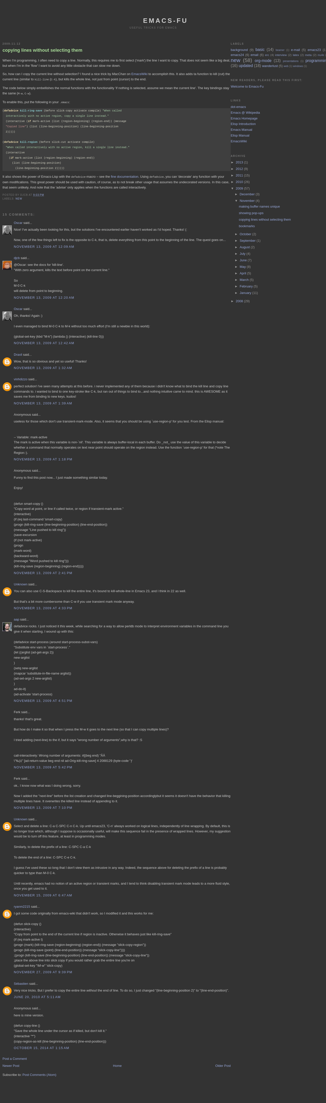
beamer (280, 50)
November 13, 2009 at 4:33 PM (43, 607)
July (243, 254)
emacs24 (237, 55)
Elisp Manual (240, 135)
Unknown (20, 583)
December (248, 194)
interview (281, 54)
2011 (240, 175)
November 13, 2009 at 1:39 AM (43, 402)
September (248, 240)
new (19, 197)
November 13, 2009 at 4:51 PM (43, 700)
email (254, 55)
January (246, 293)
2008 (240, 301)
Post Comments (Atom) (39, 1074)
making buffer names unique (259, 206)
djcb (17, 257)
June (244, 260)
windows (298, 66)
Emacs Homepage (244, 118)
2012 (240, 169)
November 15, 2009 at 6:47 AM (43, 894)
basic (260, 49)
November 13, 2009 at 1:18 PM (43, 458)
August (245, 247)
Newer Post (11, 1065)
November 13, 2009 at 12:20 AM (44, 296)
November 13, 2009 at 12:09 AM (44, 246)
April (243, 273)
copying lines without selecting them (42, 50)
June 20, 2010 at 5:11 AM (37, 996)
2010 (240, 182)
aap (16, 618)
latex (296, 54)
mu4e (321, 55)
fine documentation (124, 176)
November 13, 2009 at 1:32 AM (43, 367)
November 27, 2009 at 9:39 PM (43, 971)
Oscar (18, 222)
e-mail (295, 50)
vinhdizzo (20, 378)
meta (308, 54)
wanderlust (270, 66)
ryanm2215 (22, 905)
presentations (290, 61)
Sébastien (21, 983)
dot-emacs (238, 107)
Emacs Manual (241, 130)
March (245, 280)
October (246, 234)
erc (267, 54)
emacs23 (314, 50)
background (239, 50)
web (286, 66)
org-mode (263, 60)
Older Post (223, 1065)
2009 (240, 188)
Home (117, 1065)
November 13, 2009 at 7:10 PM (43, 807)
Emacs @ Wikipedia (245, 112)
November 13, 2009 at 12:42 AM (44, 342)
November (248, 201)
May (243, 267)
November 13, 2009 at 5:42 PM (43, 766)
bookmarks (247, 226)
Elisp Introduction (243, 124)
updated (246, 66)
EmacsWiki (139, 74)
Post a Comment (15, 1058)
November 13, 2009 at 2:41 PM (43, 572)
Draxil (18, 353)
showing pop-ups (251, 213)
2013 (240, 162)
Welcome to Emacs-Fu (247, 86)
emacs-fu (165, 20)
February (247, 286)
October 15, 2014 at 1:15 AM (41, 1047)
